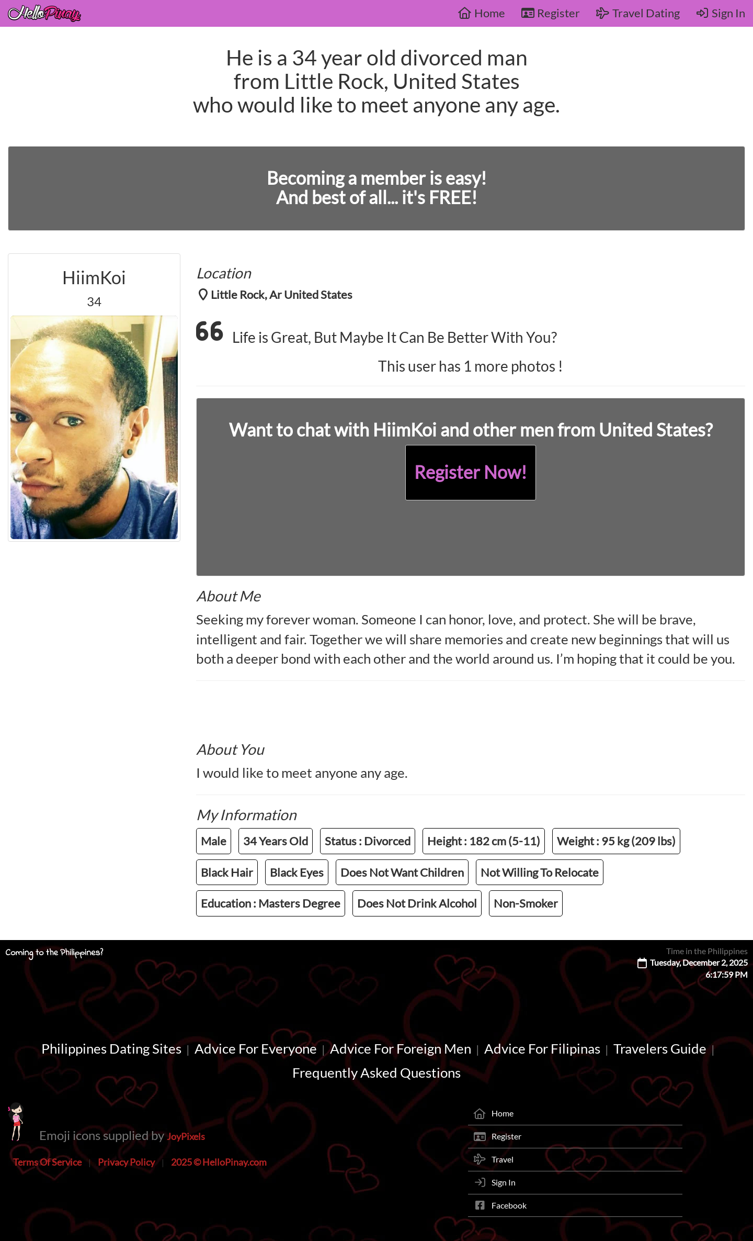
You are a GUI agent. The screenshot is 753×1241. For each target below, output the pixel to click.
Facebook (509, 1205)
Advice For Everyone (256, 1048)
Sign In (720, 13)
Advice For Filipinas (542, 1048)
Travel (503, 1159)
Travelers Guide (659, 1048)
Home (481, 13)
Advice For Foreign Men (400, 1048)
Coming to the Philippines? (54, 953)
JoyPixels (186, 1136)
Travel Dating (638, 13)
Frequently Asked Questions (376, 1072)
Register (550, 13)
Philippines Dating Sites (111, 1048)
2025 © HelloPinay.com (219, 1162)
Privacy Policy (126, 1162)
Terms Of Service (47, 1162)
